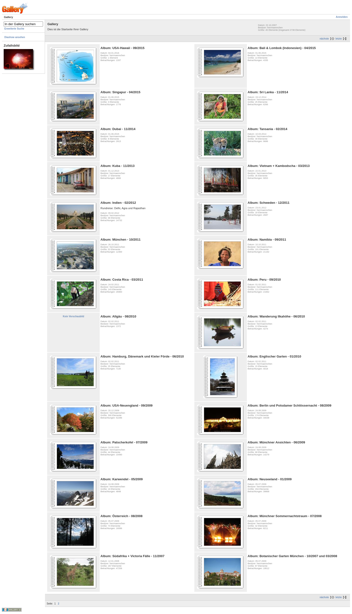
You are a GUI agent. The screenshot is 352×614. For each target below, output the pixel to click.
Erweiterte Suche (14, 28)
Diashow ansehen (14, 37)
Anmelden (342, 17)
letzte (338, 38)
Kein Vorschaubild (73, 316)
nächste (324, 38)
